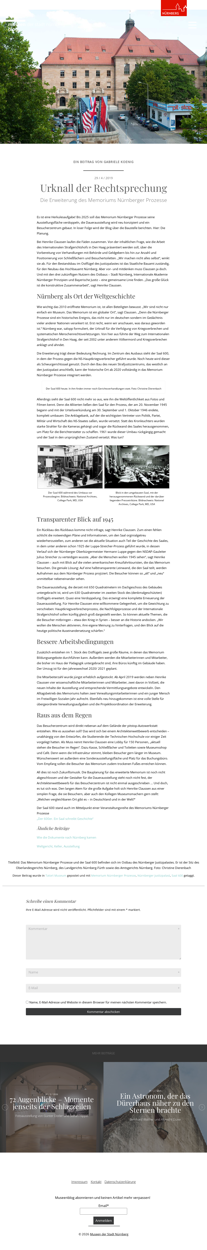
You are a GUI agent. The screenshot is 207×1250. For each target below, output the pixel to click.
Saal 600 (177, 875)
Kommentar (38, 928)
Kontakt (96, 1182)
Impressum (79, 1182)
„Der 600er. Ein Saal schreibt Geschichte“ (65, 819)
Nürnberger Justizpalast (153, 875)
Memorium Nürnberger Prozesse (113, 875)
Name (33, 972)
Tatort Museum (55, 875)
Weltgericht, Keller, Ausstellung (58, 846)
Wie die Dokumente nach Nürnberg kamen (66, 837)
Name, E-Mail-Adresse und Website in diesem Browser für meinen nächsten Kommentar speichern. (98, 1002)
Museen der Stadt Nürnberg (109, 1234)
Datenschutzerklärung (120, 1182)
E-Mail (33, 988)
